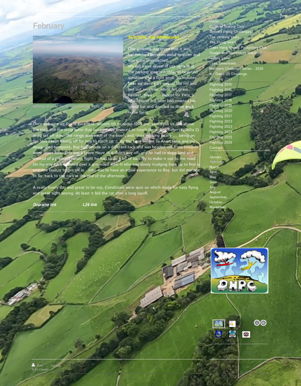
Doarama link (44, 205)
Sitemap (56, 366)
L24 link (89, 205)
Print (38, 366)
